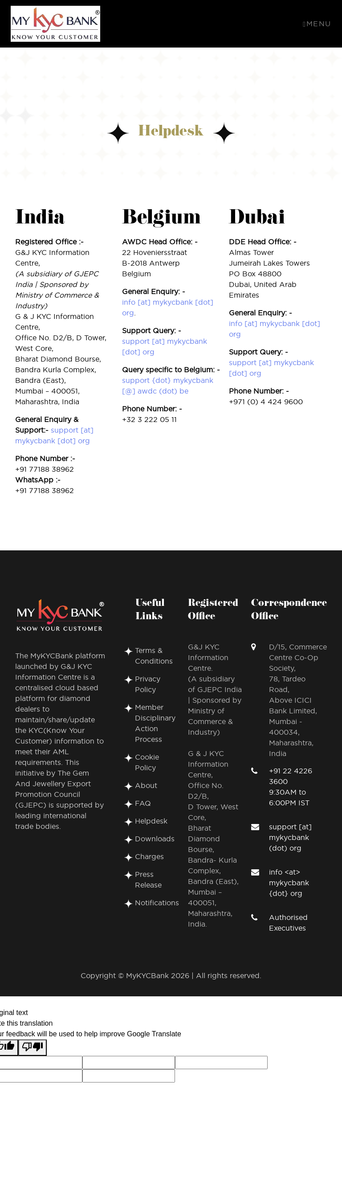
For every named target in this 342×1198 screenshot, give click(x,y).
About (146, 785)
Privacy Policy (147, 684)
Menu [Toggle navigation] (317, 24)
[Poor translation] (32, 1047)
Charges (149, 856)
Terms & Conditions (154, 656)
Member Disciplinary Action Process (155, 723)
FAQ (143, 803)
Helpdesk (151, 821)
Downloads (155, 839)
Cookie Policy (147, 763)
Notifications (157, 903)
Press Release (148, 880)
